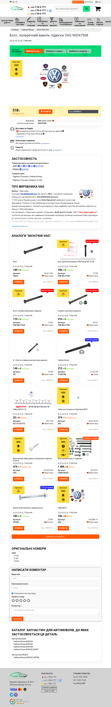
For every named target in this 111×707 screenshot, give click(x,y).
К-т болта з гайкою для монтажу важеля (30, 360)
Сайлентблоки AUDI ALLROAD (26, 650)
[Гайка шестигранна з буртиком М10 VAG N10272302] (78, 398)
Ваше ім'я (16, 575)
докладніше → (20, 137)
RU (17, 2)
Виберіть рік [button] (33, 51)
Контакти (89, 2)
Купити (45, 111)
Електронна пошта (20, 585)
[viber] (16, 695)
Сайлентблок (63, 360)
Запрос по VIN (78, 2)
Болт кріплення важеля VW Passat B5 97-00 (76, 262)
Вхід (98, 2)
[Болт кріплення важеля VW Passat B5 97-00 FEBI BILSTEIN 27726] (78, 250)
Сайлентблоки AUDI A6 (23, 645)
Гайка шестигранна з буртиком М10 (72, 410)
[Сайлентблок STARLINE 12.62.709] (78, 349)
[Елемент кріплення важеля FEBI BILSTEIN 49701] (78, 299)
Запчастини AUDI (19, 639)
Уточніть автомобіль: (17, 51)
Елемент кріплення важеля (69, 311)
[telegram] (11, 695)
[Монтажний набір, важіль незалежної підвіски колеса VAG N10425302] (33, 447)
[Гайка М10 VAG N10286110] (78, 497)
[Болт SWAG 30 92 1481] (33, 250)
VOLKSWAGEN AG (28, 194)
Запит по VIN (49, 692)
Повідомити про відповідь (24, 594)
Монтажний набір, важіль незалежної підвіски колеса (32, 460)
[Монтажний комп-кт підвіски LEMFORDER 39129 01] (78, 447)
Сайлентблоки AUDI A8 (23, 648)
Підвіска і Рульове (20, 177)
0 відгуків (27, 41)
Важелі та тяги (36, 180)
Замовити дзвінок (49, 688)
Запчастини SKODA (20, 656)
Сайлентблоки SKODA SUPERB (26, 658)
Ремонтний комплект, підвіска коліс (28, 508)
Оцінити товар (18, 597)
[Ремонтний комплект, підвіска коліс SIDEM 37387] (33, 497)
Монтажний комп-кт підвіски (70, 459)
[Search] (86, 9)
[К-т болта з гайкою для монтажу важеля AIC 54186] (33, 349)
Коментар (17, 607)
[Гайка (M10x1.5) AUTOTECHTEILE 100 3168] (33, 398)
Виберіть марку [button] (55, 51)
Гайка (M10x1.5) (19, 410)
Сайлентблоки (36, 177)
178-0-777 (37, 7)
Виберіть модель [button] (79, 51)
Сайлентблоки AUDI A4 (23, 642)
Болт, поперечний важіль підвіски (27, 311)
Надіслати (17, 620)
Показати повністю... (20, 226)
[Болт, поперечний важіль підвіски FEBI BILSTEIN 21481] (33, 299)
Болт (15, 262)
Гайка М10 (62, 508)
